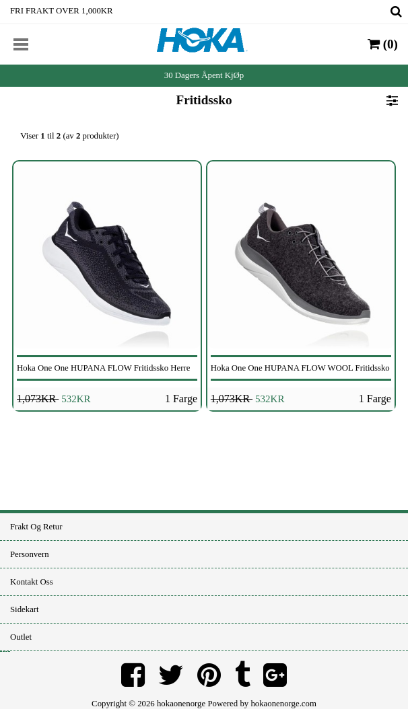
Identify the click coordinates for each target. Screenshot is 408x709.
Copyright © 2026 (124, 703)
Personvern (29, 554)
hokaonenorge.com (283, 703)
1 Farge (181, 398)
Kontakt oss (31, 582)
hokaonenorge (181, 703)
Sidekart (24, 609)
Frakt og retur (36, 526)
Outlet (21, 637)
